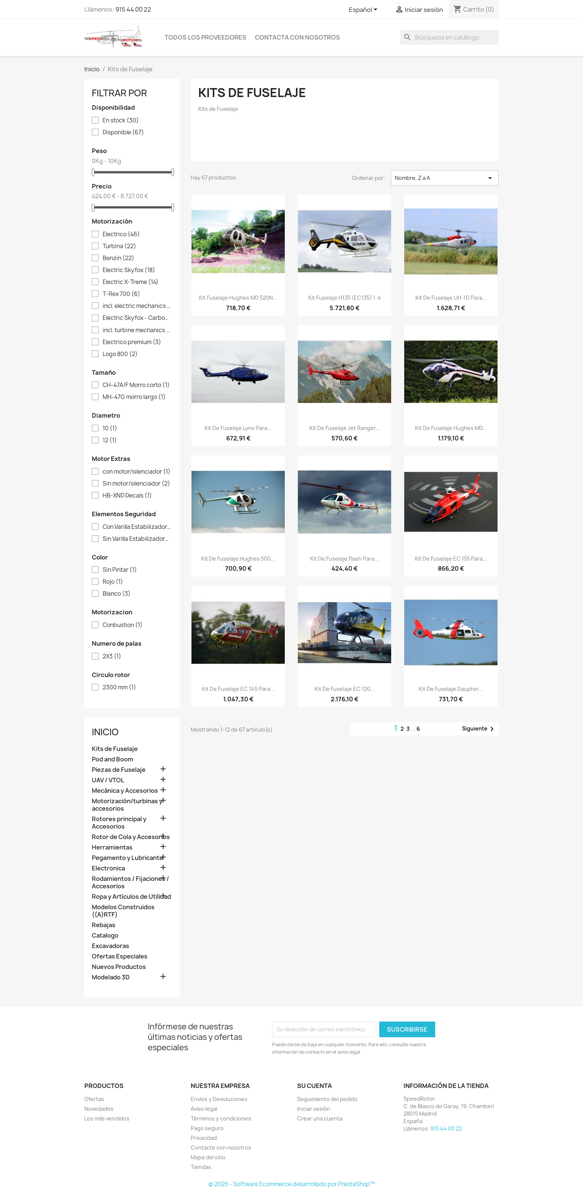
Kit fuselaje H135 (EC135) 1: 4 (344, 297)
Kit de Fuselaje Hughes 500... (238, 558)
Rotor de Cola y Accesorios (131, 837)
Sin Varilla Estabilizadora (137, 539)
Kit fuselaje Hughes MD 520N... (238, 297)
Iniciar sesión (313, 1108)
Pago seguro (207, 1128)
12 (110, 440)
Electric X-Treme (131, 282)
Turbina (119, 246)
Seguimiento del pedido (327, 1099)
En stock (121, 120)
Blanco (117, 594)
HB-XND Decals (127, 495)
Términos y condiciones (221, 1118)
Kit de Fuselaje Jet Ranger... (344, 427)
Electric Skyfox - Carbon (137, 318)
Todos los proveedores (205, 37)
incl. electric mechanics (137, 306)
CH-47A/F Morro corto (136, 385)
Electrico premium (132, 342)
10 (110, 428)
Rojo (113, 582)
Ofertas (94, 1099)
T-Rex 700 (121, 294)
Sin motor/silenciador (136, 483)
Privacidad (204, 1137)
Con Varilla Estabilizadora (137, 527)
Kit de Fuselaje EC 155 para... (451, 558)
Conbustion (123, 625)
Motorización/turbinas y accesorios (127, 805)
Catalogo (105, 935)
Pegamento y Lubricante (127, 858)
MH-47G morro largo (134, 397)
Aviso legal (204, 1108)
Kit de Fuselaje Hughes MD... (451, 427)
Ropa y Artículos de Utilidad (131, 897)
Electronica (108, 868)
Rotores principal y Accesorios (119, 822)
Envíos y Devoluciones (219, 1099)
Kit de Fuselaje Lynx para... (238, 427)
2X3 (112, 656)
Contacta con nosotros (297, 37)
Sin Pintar (120, 570)
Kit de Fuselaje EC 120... (345, 688)
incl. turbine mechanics (137, 330)
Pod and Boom (112, 759)
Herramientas (112, 847)
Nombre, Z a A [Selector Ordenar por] (445, 178)
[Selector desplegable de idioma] (364, 10)
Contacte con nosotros (221, 1147)
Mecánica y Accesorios (125, 791)
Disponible (123, 132)
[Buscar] (449, 37)
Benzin (118, 258)
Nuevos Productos (119, 967)
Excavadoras (110, 946)
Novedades (98, 1108)
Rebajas (103, 925)
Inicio (105, 732)
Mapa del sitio (208, 1157)
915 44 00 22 (133, 9)
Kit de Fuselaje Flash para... (344, 558)
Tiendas (201, 1166)
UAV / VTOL (108, 780)
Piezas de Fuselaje (119, 770)
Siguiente (479, 728)
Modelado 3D (111, 977)
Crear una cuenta (319, 1118)
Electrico (121, 234)
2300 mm (119, 687)
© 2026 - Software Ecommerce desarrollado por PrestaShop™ (291, 1184)
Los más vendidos (107, 1118)
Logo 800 (120, 354)
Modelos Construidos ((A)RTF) (123, 911)
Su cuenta (314, 1086)
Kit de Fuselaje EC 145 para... (238, 688)
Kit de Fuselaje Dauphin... (451, 688)
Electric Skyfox (129, 270)
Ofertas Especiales (119, 956)
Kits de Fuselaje (115, 749)
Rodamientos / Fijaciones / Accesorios (130, 882)
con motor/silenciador (137, 472)
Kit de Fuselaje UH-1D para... (451, 297)
